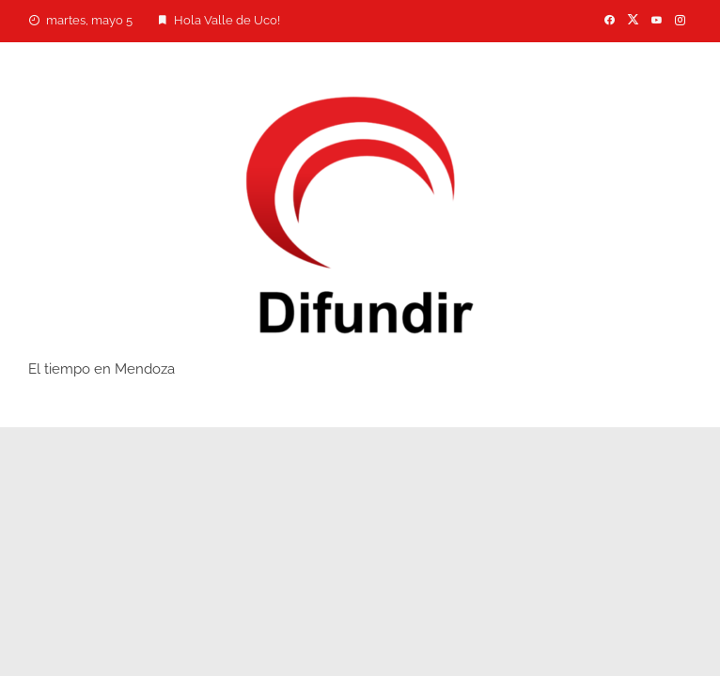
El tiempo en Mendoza (101, 369)
